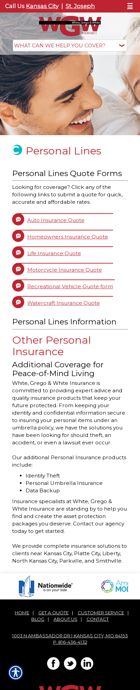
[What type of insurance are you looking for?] (70, 45)
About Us (65, 619)
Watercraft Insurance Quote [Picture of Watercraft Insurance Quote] (63, 303)
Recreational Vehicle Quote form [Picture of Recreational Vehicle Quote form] (70, 286)
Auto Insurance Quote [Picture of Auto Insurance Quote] (55, 220)
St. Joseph (80, 6)
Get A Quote (53, 612)
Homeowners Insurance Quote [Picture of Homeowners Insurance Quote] (67, 236)
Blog (37, 619)
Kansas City (42, 6)
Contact (97, 619)
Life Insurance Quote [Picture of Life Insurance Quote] (54, 253)
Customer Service (101, 612)
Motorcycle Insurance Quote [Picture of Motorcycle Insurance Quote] (64, 270)
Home (22, 612)
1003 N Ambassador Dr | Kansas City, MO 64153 (70, 635)
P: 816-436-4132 (70, 642)
